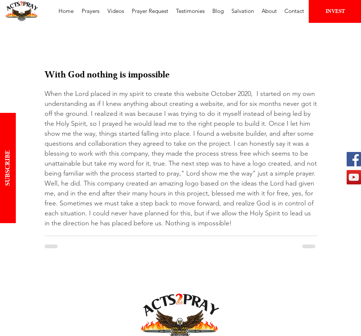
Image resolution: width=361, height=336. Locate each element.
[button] (90, 11)
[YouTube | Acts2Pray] (354, 177)
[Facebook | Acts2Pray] (354, 159)
